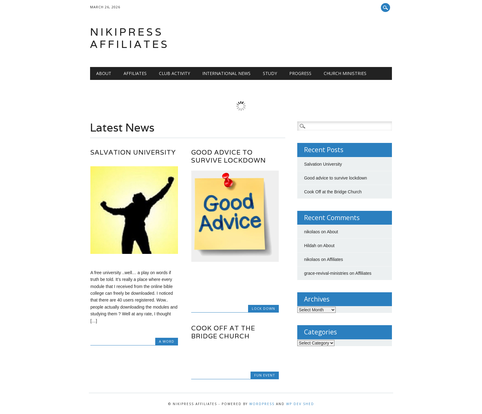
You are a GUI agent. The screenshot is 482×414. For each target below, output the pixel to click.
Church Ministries (345, 73)
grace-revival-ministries (326, 273)
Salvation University (133, 152)
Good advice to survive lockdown (228, 156)
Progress (300, 73)
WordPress (262, 404)
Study (270, 73)
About (103, 73)
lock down (263, 308)
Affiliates (135, 73)
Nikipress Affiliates (129, 38)
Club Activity (174, 73)
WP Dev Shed (300, 404)
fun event (264, 375)
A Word (166, 341)
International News (226, 73)
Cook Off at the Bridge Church (223, 332)
